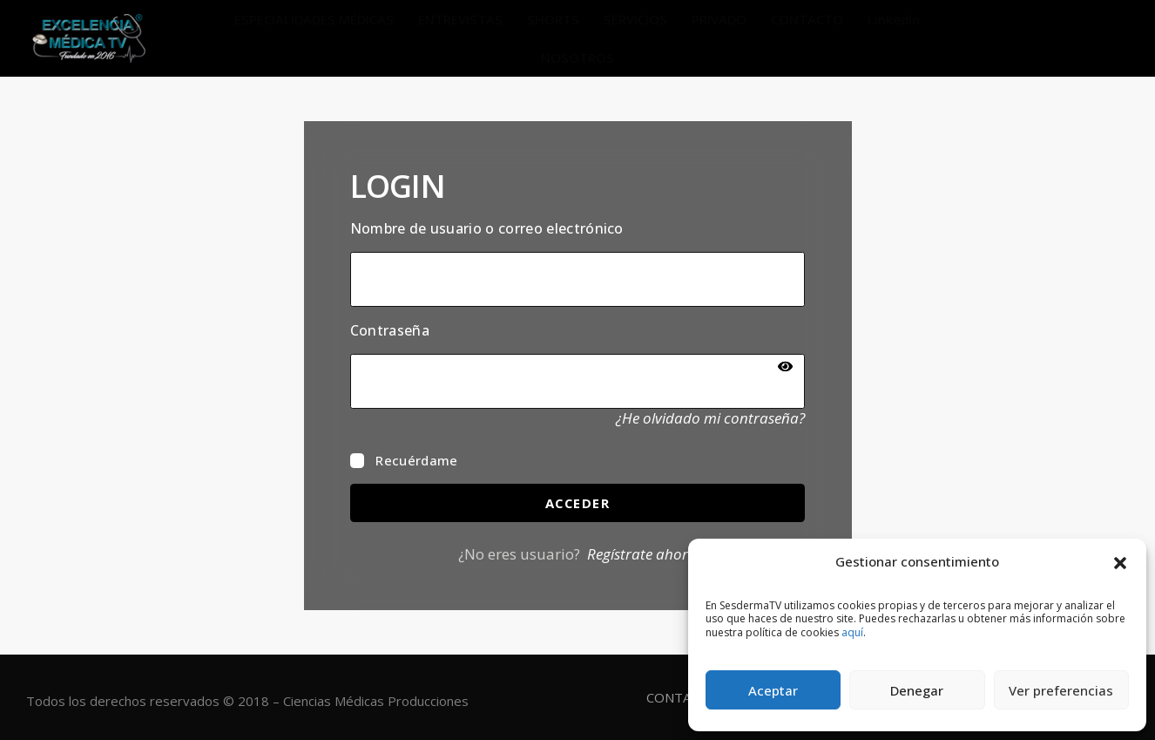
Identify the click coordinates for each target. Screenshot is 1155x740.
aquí (852, 632)
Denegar (916, 690)
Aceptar (773, 690)
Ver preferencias (1061, 690)
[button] (1120, 561)
